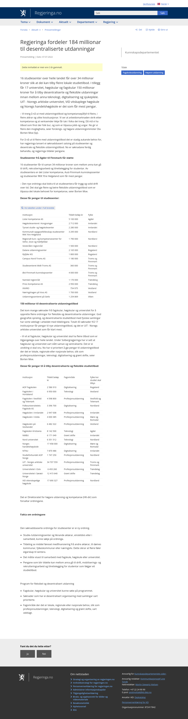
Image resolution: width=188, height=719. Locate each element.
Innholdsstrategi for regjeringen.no (90, 682)
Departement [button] (86, 22)
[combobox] (125, 13)
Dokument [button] (44, 22)
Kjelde (151, 29)
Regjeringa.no (46, 13)
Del (140, 29)
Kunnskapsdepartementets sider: (150, 673)
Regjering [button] (109, 22)
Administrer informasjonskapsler (89, 689)
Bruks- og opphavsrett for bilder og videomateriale (90, 698)
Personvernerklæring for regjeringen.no (92, 686)
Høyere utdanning (154, 72)
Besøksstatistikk (81, 703)
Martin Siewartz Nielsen (146, 684)
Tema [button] (24, 22)
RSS (75, 710)
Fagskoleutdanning (132, 72)
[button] (36, 29)
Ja (27, 653)
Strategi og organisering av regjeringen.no (94, 679)
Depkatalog (140, 697)
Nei (44, 653)
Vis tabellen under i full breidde (39, 208)
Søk (162, 13)
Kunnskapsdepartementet (142, 52)
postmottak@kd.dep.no (140, 692)
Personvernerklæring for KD (135, 702)
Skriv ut (164, 29)
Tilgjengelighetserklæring (85, 693)
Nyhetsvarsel (79, 706)
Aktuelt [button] (64, 22)
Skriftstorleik (149, 4)
